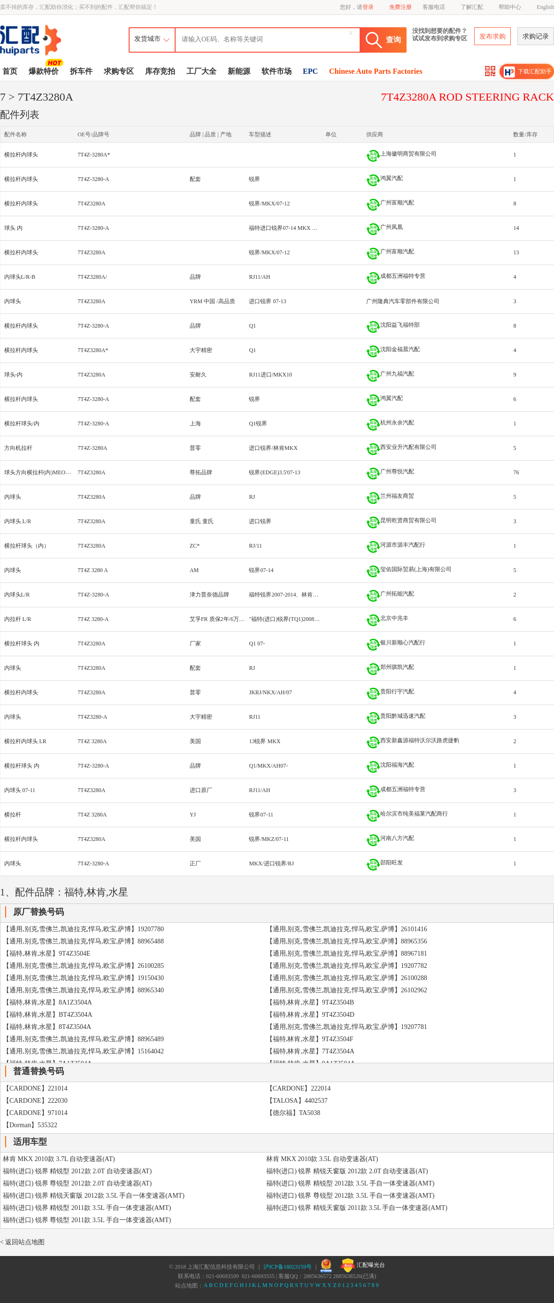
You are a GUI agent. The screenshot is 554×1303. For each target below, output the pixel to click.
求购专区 (119, 71)
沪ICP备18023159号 (287, 1267)
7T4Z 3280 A (92, 570)
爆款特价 (45, 70)
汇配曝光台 (362, 1265)
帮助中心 (510, 7)
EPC (310, 71)
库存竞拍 (160, 71)
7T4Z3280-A (92, 717)
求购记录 (536, 36)
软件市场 (277, 71)
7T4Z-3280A (92, 448)
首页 (9, 71)
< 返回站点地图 (22, 1242)
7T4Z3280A (91, 203)
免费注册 (400, 7)
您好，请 (357, 7)
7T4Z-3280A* (93, 154)
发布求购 (492, 36)
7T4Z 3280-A (92, 619)
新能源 (239, 71)
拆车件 (81, 71)
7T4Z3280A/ (92, 277)
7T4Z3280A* (92, 350)
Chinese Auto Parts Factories (376, 71)
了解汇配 (472, 7)
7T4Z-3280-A (93, 179)
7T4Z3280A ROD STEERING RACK (467, 97)
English (545, 7)
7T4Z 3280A (92, 741)
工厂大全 (201, 71)
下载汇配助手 (528, 72)
